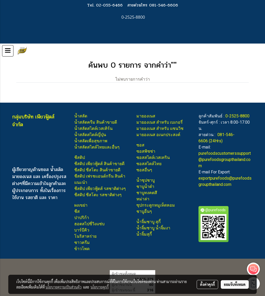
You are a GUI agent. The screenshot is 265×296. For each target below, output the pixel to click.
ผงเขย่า (80, 205)
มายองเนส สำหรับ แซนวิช (159, 128)
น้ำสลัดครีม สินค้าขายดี (95, 122)
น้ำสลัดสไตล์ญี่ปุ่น (90, 134)
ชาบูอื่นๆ (144, 211)
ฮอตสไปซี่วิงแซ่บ (89, 223)
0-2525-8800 (237, 116)
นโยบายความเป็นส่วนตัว (64, 287)
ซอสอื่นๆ (144, 169)
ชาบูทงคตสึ (146, 192)
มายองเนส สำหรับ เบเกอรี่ (159, 122)
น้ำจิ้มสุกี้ (144, 234)
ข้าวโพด (82, 248)
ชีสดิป (79, 157)
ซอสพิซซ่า (145, 151)
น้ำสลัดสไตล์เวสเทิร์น (93, 128)
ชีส (77, 211)
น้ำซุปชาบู (145, 180)
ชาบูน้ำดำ (145, 186)
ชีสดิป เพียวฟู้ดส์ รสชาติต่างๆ (100, 188)
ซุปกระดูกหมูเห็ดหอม (155, 205)
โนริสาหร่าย (85, 236)
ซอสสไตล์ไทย (148, 163)
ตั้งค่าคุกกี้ (207, 284)
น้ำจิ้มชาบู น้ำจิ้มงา (153, 227)
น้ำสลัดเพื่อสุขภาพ (90, 140)
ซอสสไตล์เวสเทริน (153, 157)
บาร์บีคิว (81, 230)
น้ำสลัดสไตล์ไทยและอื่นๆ (97, 147)
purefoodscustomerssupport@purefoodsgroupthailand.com (224, 159)
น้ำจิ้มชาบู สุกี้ (148, 221)
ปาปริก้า (81, 217)
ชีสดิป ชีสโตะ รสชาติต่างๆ (98, 194)
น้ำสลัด (80, 116)
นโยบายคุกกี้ (100, 287)
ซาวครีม (82, 242)
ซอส (140, 145)
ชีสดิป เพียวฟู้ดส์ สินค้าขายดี (99, 163)
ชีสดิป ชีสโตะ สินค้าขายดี (97, 169)
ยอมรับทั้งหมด (235, 284)
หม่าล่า (142, 198)
